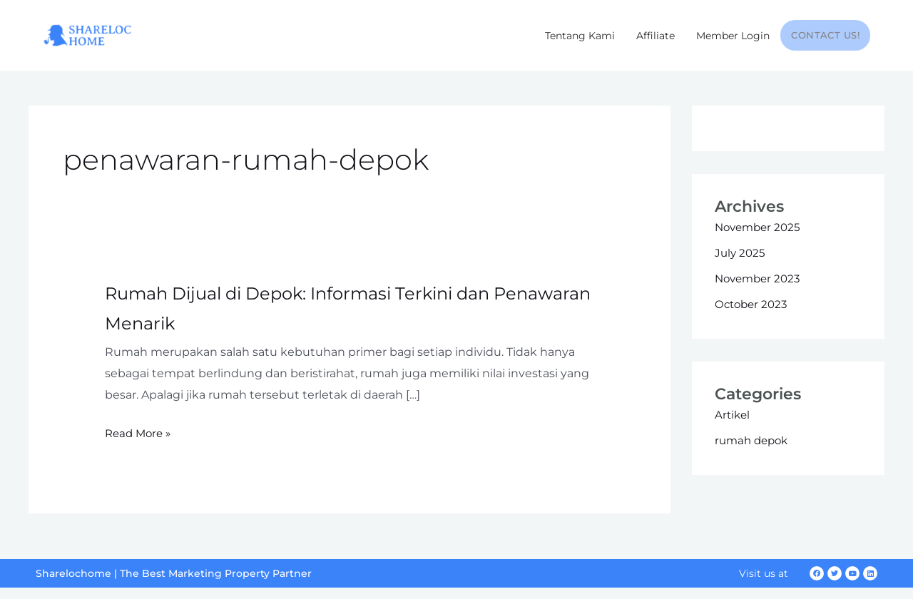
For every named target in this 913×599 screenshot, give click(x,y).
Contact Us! (826, 35)
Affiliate (656, 35)
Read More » (140, 444)
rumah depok (754, 451)
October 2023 (753, 315)
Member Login (733, 35)
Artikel (733, 425)
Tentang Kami (581, 35)
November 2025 (760, 238)
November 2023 (760, 289)
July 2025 (741, 263)
